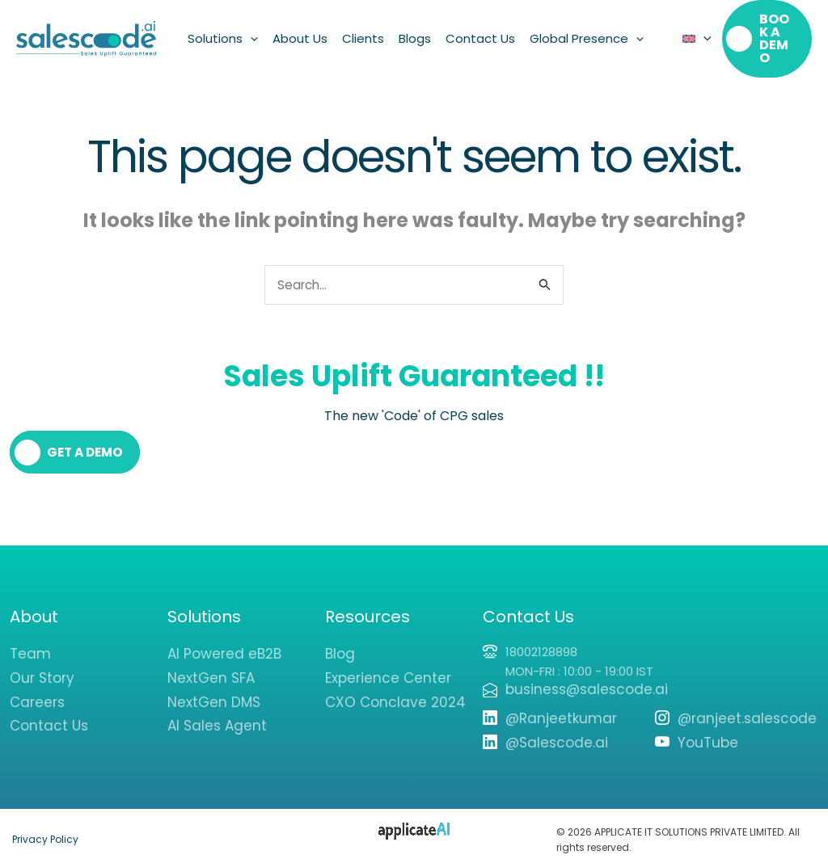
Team (30, 642)
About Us (299, 31)
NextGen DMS (213, 691)
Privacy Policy (45, 828)
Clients (363, 31)
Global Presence (587, 32)
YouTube (708, 731)
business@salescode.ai (586, 678)
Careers (37, 691)
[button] (250, 32)
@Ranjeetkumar (561, 707)
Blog (340, 642)
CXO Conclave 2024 (395, 691)
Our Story (42, 666)
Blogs (415, 31)
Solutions (223, 32)
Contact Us (480, 31)
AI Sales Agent (217, 714)
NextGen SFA (211, 666)
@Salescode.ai (556, 731)
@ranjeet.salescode (747, 707)
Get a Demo (87, 441)
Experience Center (388, 666)
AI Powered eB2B (224, 642)
